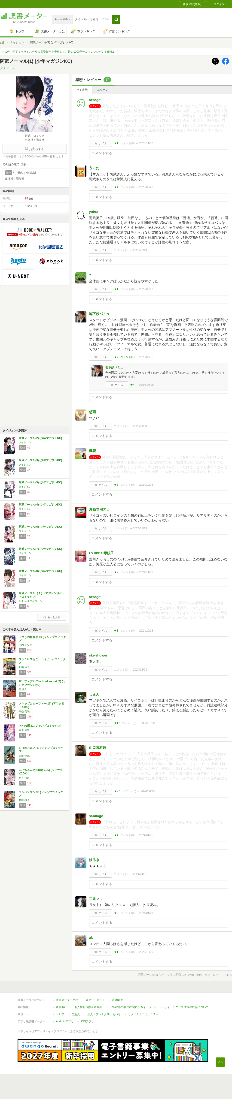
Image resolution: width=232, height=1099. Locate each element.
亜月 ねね (24, 778)
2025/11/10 (146, 143)
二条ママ (96, 899)
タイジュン (17, 42)
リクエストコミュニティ (143, 1014)
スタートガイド (95, 1000)
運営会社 (61, 1007)
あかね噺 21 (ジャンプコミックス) (40, 725)
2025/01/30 (140, 426)
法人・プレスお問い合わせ (104, 1014)
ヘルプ (60, 1014)
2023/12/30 (146, 952)
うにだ (94, 168)
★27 (117, 791)
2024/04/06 (146, 835)
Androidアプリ (65, 1021)
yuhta (93, 212)
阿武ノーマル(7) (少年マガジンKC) (40, 549)
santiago (96, 816)
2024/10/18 (146, 630)
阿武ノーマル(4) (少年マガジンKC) (40, 504)
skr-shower (98, 655)
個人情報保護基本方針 (88, 1007)
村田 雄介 (24, 800)
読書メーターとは (67, 1000)
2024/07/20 (148, 723)
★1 (116, 143)
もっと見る (51, 617)
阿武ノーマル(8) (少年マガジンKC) (40, 571)
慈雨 (92, 412)
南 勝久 (23, 689)
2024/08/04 (140, 669)
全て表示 (82, 89)
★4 (116, 187)
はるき (94, 860)
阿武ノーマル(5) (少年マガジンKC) (40, 482)
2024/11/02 (146, 572)
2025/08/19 (140, 250)
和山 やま (24, 667)
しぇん (94, 694)
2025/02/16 (146, 357)
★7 (116, 357)
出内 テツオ (25, 645)
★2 (116, 913)
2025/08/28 (146, 187)
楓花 (92, 451)
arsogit (95, 100)
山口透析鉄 (97, 748)
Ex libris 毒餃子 (101, 553)
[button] (116, 19)
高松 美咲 (24, 711)
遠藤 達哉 (24, 755)
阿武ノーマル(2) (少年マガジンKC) (40, 438)
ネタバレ (102, 89)
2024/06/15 (148, 791)
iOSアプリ (87, 1021)
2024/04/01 (140, 874)
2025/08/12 (146, 289)
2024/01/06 (146, 913)
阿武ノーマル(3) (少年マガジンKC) (40, 460)
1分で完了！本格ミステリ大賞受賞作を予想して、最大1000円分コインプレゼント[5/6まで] (61, 51)
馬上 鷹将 (24, 730)
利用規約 (117, 1000)
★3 (116, 484)
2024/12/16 (146, 484)
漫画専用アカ (99, 509)
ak (91, 937)
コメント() (127, 143)
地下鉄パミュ (99, 314)
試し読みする (34, 149)
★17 (117, 723)
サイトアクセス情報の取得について (186, 1007)
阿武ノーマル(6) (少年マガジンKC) (40, 526)
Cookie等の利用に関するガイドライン (133, 1007)
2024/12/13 (140, 528)
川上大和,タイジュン (30, 601)
